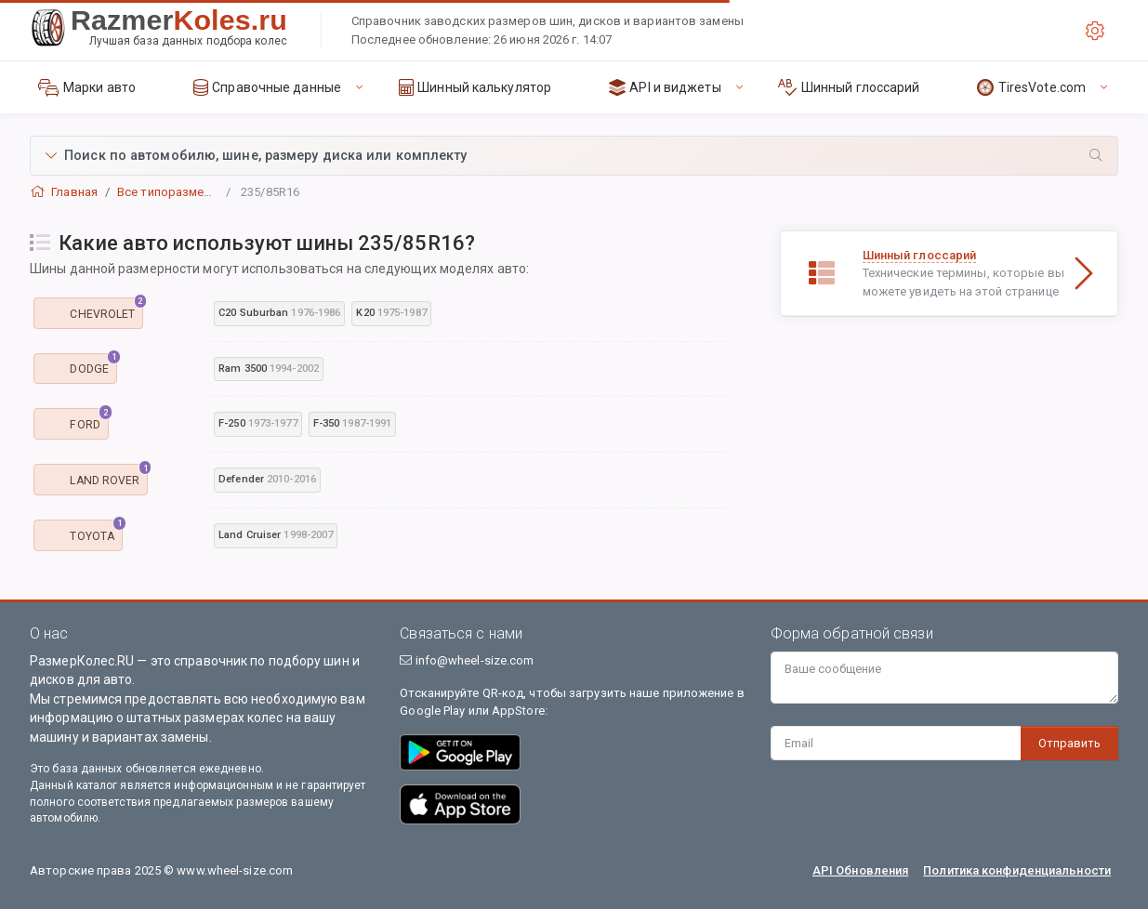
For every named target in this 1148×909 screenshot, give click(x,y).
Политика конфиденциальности (1017, 870)
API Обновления (860, 870)
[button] (574, 156)
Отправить (1069, 743)
